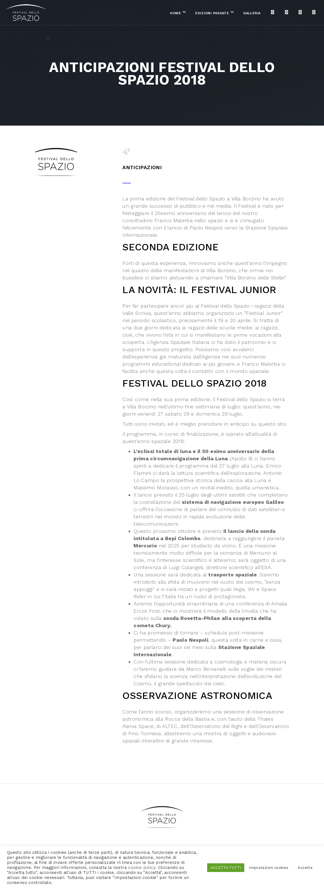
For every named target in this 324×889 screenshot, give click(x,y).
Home (144, 14)
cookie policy (141, 867)
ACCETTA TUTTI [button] (226, 868)
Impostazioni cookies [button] (268, 868)
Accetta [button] (305, 868)
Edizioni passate (181, 14)
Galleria (221, 14)
